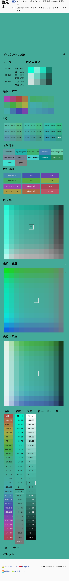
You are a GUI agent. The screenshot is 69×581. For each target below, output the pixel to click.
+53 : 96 (20, 420)
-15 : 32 (31, 504)
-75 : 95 (8, 441)
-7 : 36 (19, 504)
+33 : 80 (31, 437)
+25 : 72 (31, 445)
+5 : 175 (9, 483)
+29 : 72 (20, 445)
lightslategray (9, 157)
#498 (39, 137)
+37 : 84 (31, 433)
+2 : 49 (30, 474)
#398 (59, 137)
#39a (47, 137)
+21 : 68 (31, 449)
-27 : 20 (31, 516)
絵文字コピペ (19, 571)
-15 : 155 (8, 458)
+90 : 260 (8, 512)
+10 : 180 (8, 487)
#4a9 (33, 131)
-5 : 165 (8, 466)
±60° (31, 175)
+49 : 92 (20, 424)
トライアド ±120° (12, 186)
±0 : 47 (31, 483)
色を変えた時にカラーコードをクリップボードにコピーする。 (42, 9)
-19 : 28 (31, 508)
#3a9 (53, 131)
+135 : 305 (8, 525)
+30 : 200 (8, 495)
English (24, 566)
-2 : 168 (8, 470)
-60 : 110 (8, 445)
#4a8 (39, 131)
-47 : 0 (31, 537)
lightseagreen (21, 152)
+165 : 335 (8, 533)
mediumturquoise (33, 157)
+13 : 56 (20, 462)
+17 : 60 (20, 458)
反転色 (50, 191)
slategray (21, 157)
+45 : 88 (20, 428)
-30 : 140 (8, 454)
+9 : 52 (19, 466)
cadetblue (9, 152)
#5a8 (19, 131)
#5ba (7, 125)
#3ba (47, 125)
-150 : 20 (8, 420)
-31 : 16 (31, 520)
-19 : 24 (20, 516)
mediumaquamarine (57, 152)
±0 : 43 (19, 491)
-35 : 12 (31, 525)
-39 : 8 (31, 529)
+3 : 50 (30, 470)
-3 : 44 (31, 491)
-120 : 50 (8, 428)
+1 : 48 (30, 479)
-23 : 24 (31, 512)
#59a (7, 137)
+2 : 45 (19, 483)
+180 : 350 (8, 537)
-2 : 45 (31, 487)
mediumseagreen (33, 152)
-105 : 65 (8, 433)
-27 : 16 (20, 525)
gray (21, 163)
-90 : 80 (8, 437)
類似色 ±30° (12, 175)
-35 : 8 (19, 533)
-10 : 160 (8, 462)
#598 (19, 137)
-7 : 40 (31, 495)
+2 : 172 (9, 479)
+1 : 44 (19, 487)
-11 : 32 (20, 508)
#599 (13, 137)
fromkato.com (9, 566)
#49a (27, 137)
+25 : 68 (20, 449)
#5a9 (13, 131)
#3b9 (53, 125)
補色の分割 (31, 186)
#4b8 (39, 125)
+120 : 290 (8, 520)
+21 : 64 (20, 454)
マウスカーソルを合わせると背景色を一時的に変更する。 (41, 2)
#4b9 (33, 125)
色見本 (5, 571)
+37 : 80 (20, 437)
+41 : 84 (20, 433)
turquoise (9, 163)
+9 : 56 (30, 462)
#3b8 (59, 125)
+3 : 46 (19, 479)
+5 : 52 (30, 466)
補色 (50, 186)
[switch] (14, 1)
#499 (33, 137)
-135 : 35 (8, 424)
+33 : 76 (20, 441)
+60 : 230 (8, 504)
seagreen (56, 157)
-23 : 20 (20, 520)
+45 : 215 (8, 500)
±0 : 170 (9, 474)
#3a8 (59, 131)
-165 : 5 (8, 416)
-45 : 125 (8, 449)
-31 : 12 (20, 529)
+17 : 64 (31, 454)
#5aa (7, 131)
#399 (53, 137)
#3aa (47, 131)
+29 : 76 (31, 441)
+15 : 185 (8, 491)
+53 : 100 (30, 416)
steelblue (45, 152)
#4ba (27, 125)
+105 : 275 (8, 516)
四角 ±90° (50, 175)
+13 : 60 (31, 458)
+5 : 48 (19, 474)
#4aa (27, 131)
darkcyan (45, 157)
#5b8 (19, 125)
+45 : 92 (31, 424)
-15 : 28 (20, 512)
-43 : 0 (19, 541)
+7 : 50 (19, 470)
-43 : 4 (31, 533)
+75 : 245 (8, 508)
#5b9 (13, 125)
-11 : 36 (31, 500)
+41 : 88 (31, 428)
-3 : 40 (19, 500)
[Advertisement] (35, 32)
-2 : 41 (19, 495)
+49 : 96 (31, 420)
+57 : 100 (19, 416)
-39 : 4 (19, 537)
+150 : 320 (8, 529)
